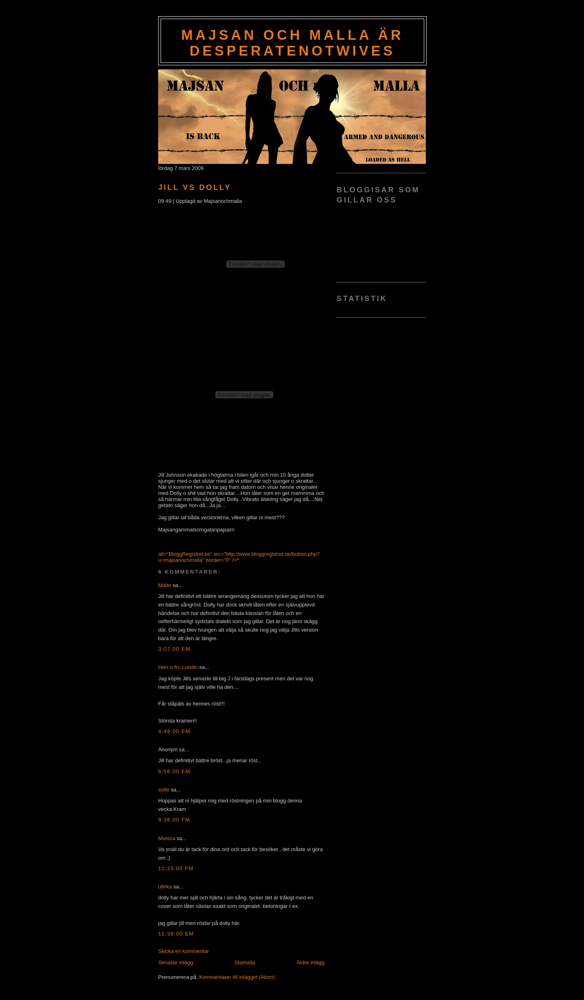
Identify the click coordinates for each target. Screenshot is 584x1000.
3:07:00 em (174, 649)
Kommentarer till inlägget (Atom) (237, 977)
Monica (166, 838)
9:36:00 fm (174, 820)
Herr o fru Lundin (178, 667)
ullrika (165, 887)
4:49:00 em (174, 731)
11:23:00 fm (175, 868)
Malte (164, 585)
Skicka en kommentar (183, 951)
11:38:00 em (176, 934)
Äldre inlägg (310, 962)
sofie (163, 790)
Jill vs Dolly (194, 187)
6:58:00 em (174, 771)
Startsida (244, 962)
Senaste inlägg (175, 962)
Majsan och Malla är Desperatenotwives (292, 42)
